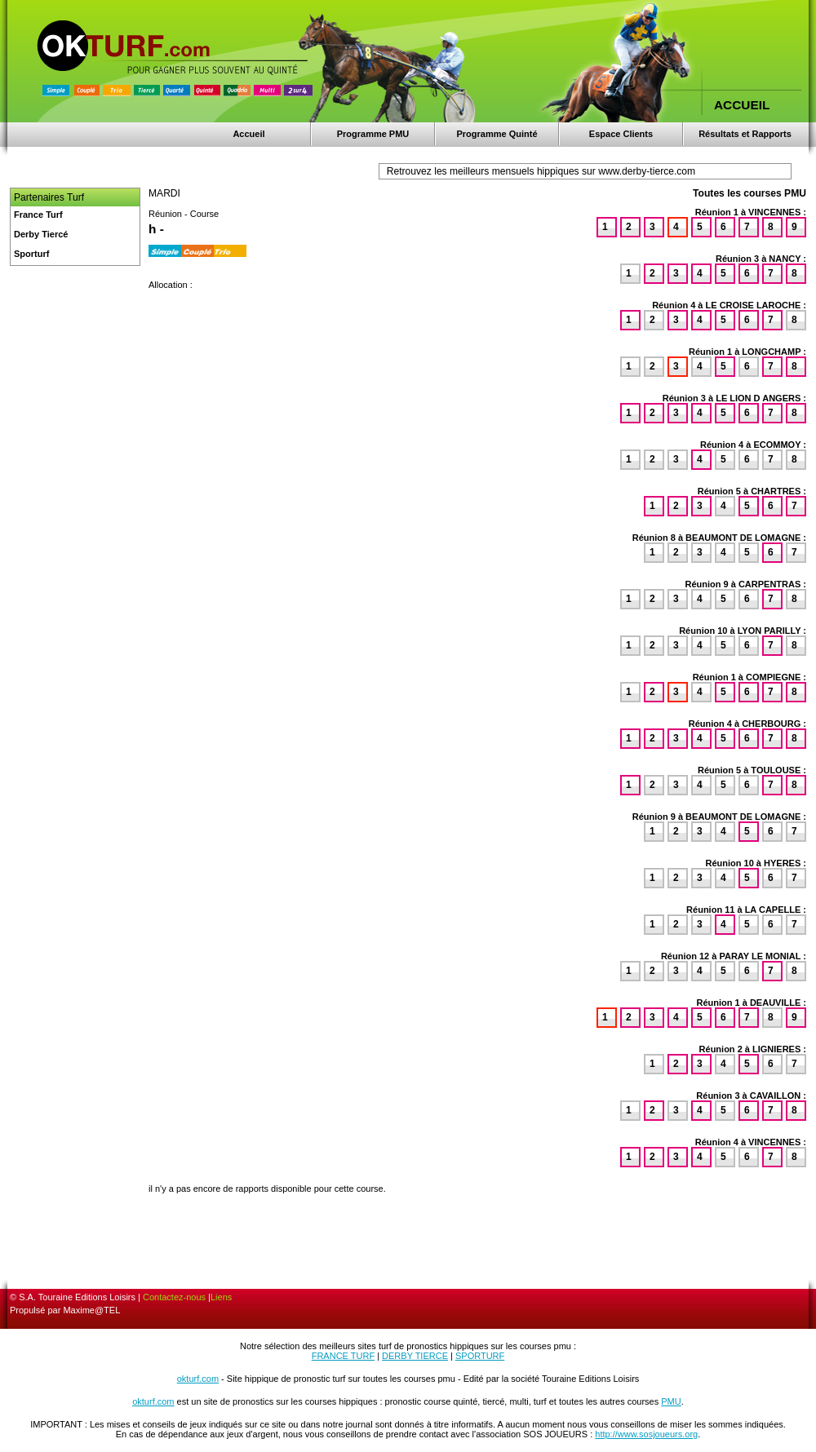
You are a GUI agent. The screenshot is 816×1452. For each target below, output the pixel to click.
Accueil (248, 134)
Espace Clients (621, 134)
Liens (221, 1297)
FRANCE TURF (343, 1356)
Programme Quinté (496, 134)
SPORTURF (479, 1356)
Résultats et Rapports (745, 134)
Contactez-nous (174, 1297)
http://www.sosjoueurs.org (646, 1434)
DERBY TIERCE (415, 1356)
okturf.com (198, 1378)
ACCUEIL (741, 105)
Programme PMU (373, 134)
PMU (671, 1401)
